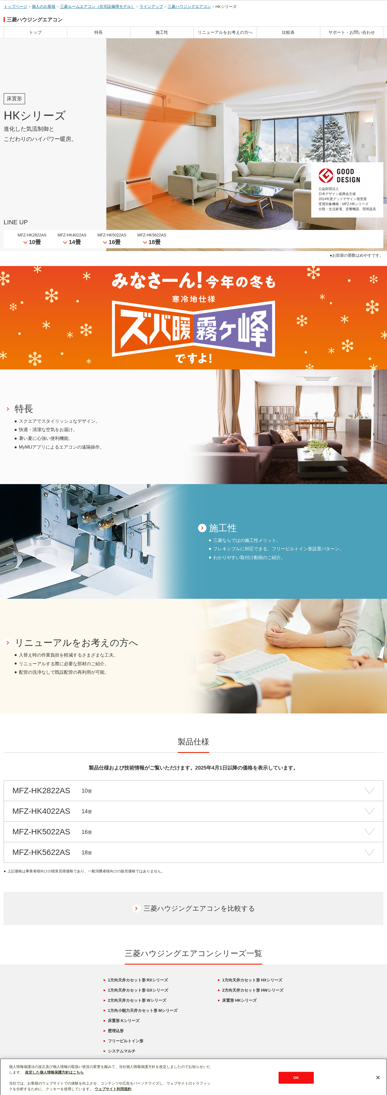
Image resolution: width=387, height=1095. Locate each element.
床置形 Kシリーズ (123, 1020)
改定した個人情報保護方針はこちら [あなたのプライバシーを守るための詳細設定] (54, 1088)
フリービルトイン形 (125, 1041)
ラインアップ (151, 7)
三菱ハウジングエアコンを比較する (199, 908)
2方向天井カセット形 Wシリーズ (137, 1000)
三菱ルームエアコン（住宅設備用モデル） (97, 7)
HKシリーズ (226, 7)
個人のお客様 (43, 7)
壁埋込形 (116, 1030)
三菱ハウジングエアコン (189, 7)
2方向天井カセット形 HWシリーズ (252, 990)
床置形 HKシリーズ (239, 1000)
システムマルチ (121, 1051)
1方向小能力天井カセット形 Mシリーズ (142, 1010)
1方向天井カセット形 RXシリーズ (138, 980)
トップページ (15, 7)
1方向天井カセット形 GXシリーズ (138, 990)
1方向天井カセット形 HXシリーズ (252, 980)
